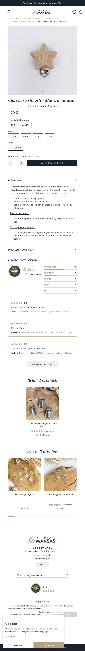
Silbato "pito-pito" (25, 494)
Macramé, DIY (51, 18)
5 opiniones (53, 106)
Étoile (13, 136)
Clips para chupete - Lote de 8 (43, 425)
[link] (74, 11)
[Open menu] (3, 11)
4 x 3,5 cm (15, 147)
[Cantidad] (16, 163)
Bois (13, 125)
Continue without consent (49, 612)
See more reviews (42, 364)
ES (41, 565)
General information (29, 575)
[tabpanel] (42, 211)
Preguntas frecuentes (21, 249)
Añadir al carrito (52, 163)
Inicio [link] (10, 18)
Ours (49, 136)
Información (15, 180)
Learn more (10, 636)
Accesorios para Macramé (22, 21)
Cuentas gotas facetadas (60, 494)
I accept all (49, 645)
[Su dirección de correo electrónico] (31, 614)
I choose (18, 645)
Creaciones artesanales (32, 18)
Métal (25, 124)
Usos (18, 18)
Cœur (38, 136)
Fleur (25, 136)
